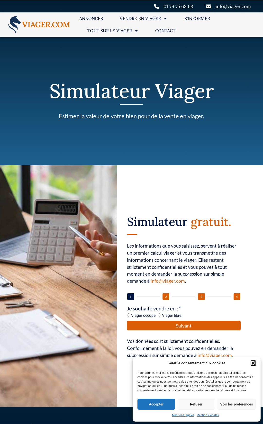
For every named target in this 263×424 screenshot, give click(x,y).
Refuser (196, 404)
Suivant (183, 325)
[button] (253, 363)
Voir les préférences (236, 404)
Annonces (91, 18)
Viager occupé (143, 315)
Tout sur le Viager (113, 30)
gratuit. (211, 221)
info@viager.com (168, 280)
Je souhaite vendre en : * (154, 308)
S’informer (197, 18)
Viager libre (171, 315)
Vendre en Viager (144, 18)
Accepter (156, 404)
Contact (165, 30)
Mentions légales (183, 415)
